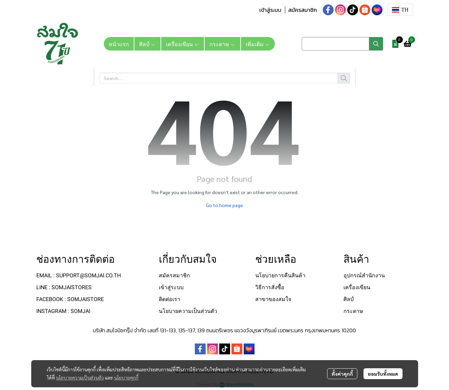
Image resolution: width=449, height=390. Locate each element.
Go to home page (224, 205)
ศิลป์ (348, 299)
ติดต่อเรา (169, 299)
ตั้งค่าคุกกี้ (342, 374)
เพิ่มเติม (258, 44)
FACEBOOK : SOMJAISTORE (70, 299)
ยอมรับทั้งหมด (383, 374)
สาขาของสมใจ (273, 299)
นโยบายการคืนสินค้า (280, 275)
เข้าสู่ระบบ (270, 10)
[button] (400, 10)
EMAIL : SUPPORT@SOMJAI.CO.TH (78, 275)
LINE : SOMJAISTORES (64, 287)
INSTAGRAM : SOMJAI (63, 311)
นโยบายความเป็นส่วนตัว (80, 377)
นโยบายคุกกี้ (126, 377)
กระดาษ (353, 311)
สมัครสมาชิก (302, 10)
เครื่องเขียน (356, 287)
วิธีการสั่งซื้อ (269, 287)
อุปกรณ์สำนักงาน (364, 275)
